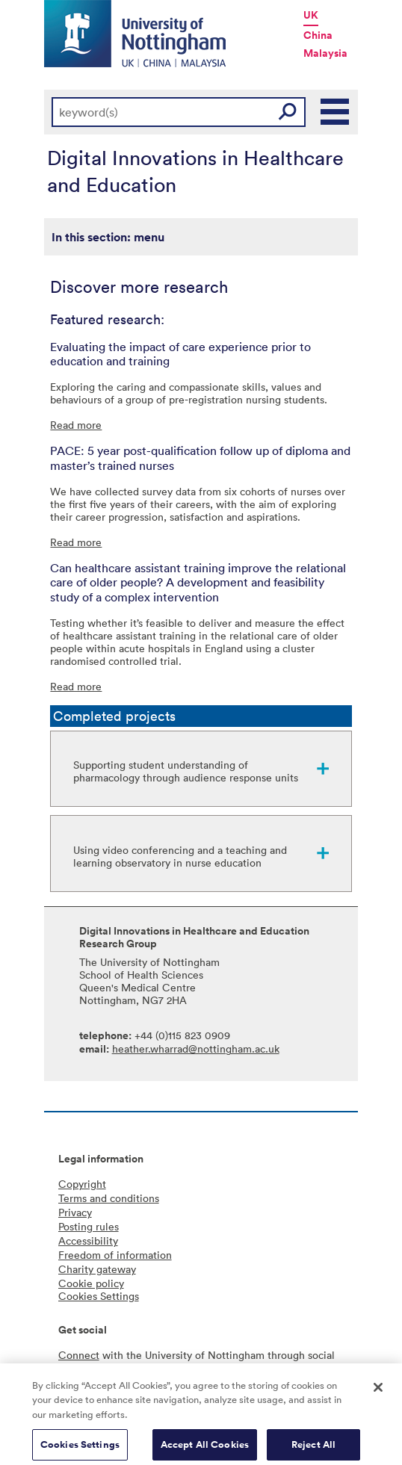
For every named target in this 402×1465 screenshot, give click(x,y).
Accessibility (88, 1240)
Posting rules (88, 1226)
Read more (76, 425)
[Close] (378, 1392)
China (318, 35)
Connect (78, 1355)
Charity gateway (97, 1269)
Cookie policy (91, 1283)
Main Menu (335, 112)
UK (310, 14)
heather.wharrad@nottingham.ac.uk (195, 1048)
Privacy (75, 1212)
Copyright (82, 1184)
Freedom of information (115, 1255)
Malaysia (325, 53)
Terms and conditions (108, 1198)
